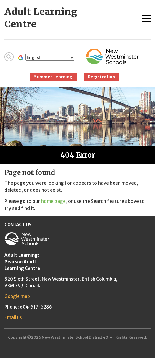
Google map (17, 296)
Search (9, 56)
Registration (101, 76)
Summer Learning (53, 76)
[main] (77, 190)
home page (53, 201)
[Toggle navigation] (146, 17)
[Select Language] (49, 57)
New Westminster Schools (112, 56)
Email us (13, 317)
